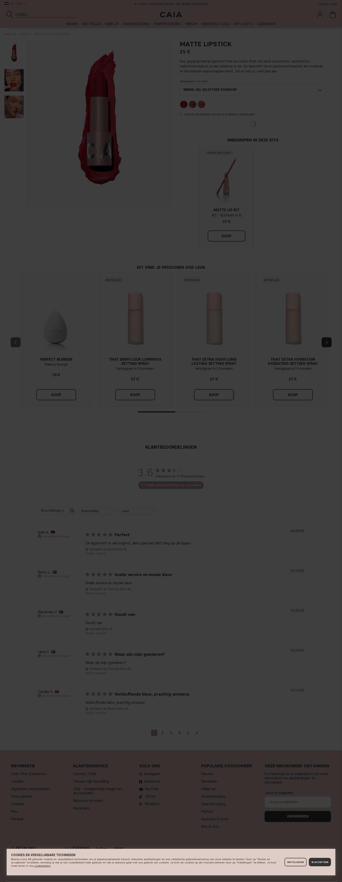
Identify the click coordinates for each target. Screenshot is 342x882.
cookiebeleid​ (42, 865)
